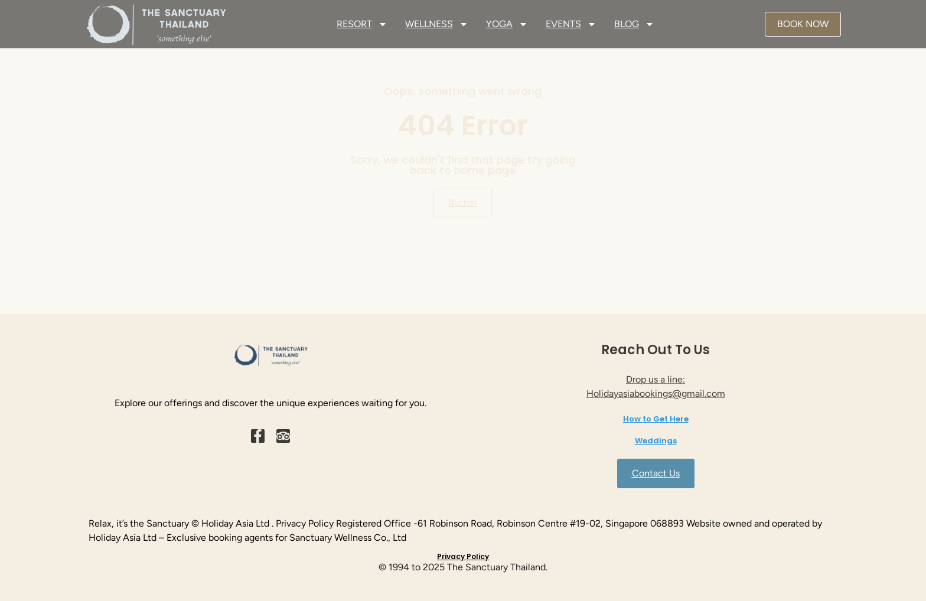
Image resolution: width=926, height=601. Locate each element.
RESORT (362, 24)
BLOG (634, 24)
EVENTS (571, 24)
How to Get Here (656, 418)
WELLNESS (436, 24)
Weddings (656, 440)
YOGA (507, 24)
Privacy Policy (463, 556)
